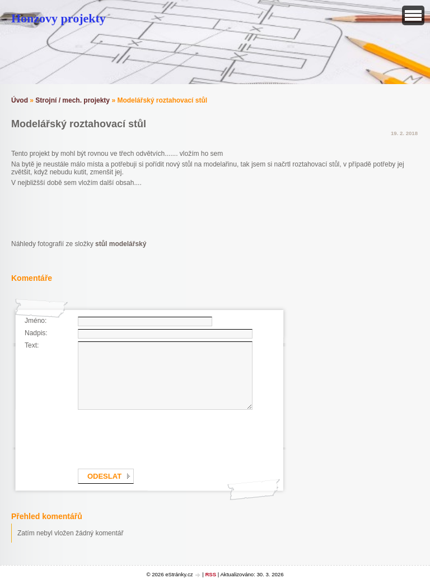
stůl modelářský (120, 244)
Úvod (19, 100)
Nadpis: (36, 333)
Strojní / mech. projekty (72, 100)
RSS (210, 574)
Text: (32, 345)
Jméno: (35, 321)
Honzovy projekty (58, 18)
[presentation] (163, 437)
